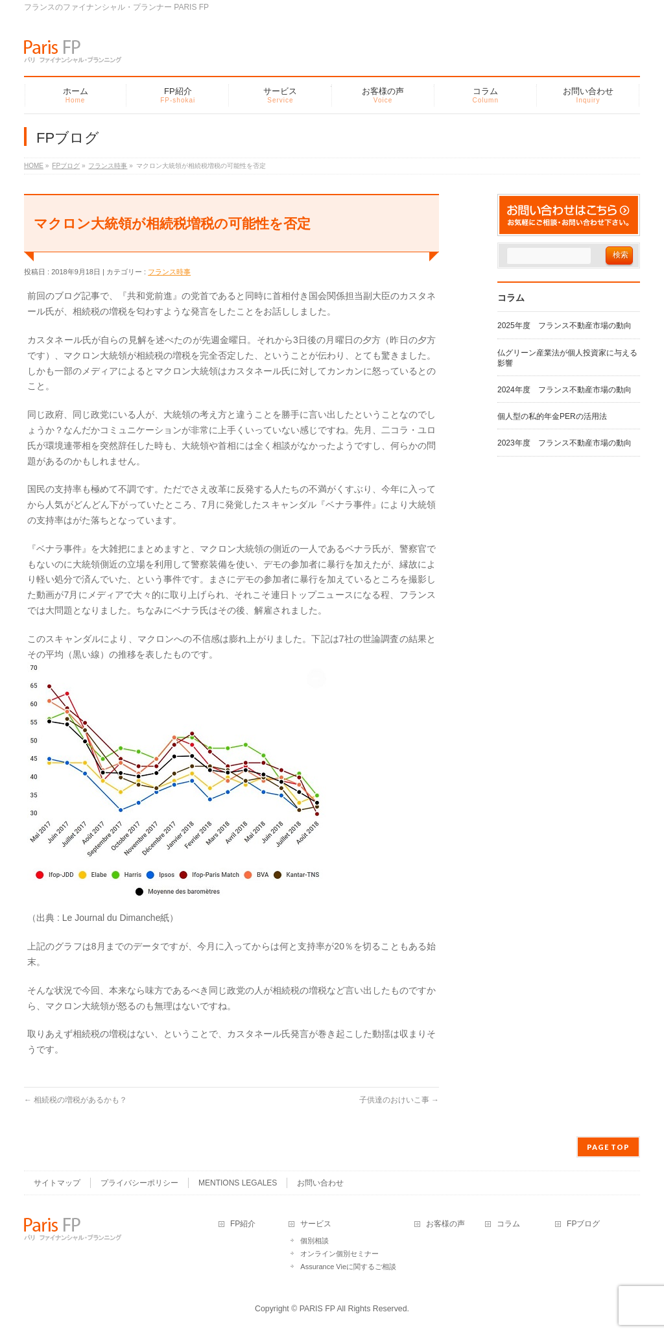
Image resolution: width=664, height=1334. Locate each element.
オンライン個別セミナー (339, 1252)
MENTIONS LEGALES (237, 1181)
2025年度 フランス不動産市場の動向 (564, 325)
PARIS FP (317, 1307)
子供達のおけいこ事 (399, 1099)
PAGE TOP (608, 1145)
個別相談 (314, 1239)
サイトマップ (57, 1181)
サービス (315, 1223)
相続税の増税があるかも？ (75, 1099)
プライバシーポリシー (139, 1181)
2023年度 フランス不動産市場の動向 (564, 442)
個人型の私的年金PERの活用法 (552, 416)
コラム (508, 1223)
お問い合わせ (320, 1181)
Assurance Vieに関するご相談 (348, 1265)
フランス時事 (169, 272)
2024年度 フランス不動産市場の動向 (564, 389)
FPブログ (583, 1223)
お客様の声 (445, 1223)
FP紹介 (242, 1223)
